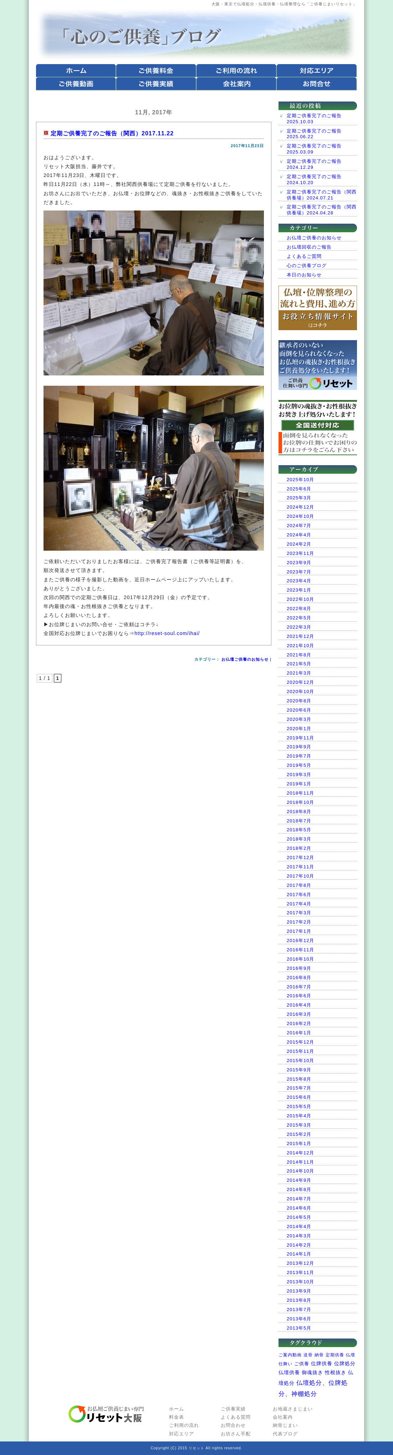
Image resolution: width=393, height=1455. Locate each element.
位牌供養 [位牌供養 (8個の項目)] (321, 1363)
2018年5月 (299, 829)
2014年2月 (299, 1245)
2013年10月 (300, 1281)
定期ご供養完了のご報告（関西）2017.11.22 (112, 133)
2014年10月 (300, 1171)
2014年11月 (300, 1162)
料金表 (176, 1417)
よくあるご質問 (304, 256)
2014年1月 (299, 1254)
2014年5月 (299, 1217)
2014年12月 (300, 1152)
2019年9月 (299, 746)
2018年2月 (299, 848)
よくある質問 (236, 1417)
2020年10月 (300, 691)
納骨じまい (285, 1425)
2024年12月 (300, 507)
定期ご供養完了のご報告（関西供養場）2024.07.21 (322, 195)
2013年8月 (299, 1300)
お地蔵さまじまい (293, 1409)
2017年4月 (299, 903)
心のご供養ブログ (307, 265)
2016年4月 (299, 1005)
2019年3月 (299, 774)
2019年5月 (299, 765)
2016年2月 (299, 1023)
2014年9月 (299, 1180)
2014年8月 (299, 1189)
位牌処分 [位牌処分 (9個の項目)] (345, 1363)
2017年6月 (299, 894)
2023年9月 (299, 562)
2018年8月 (299, 811)
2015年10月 (300, 1060)
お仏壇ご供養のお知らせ (245, 659)
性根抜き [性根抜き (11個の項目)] (335, 1372)
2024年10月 (300, 516)
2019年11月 (300, 738)
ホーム (176, 1409)
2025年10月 (300, 479)
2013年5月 (299, 1328)
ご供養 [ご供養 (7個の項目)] (301, 1363)
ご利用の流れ (184, 1425)
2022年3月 (299, 627)
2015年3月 (299, 1125)
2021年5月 (299, 663)
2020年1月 (299, 728)
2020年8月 (299, 700)
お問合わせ (233, 1425)
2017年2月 (299, 922)
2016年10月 (300, 959)
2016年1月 (299, 1032)
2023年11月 (300, 553)
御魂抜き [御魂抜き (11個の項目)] (312, 1372)
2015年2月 (299, 1134)
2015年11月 (300, 1051)
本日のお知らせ (304, 274)
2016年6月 (299, 995)
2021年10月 (300, 645)
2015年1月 (299, 1143)
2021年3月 (299, 673)
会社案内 (283, 1417)
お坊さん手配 (236, 1433)
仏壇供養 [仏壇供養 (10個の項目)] (289, 1372)
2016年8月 (299, 977)
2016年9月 (299, 968)
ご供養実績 (233, 1409)
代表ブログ (285, 1433)
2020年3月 (299, 719)
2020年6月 (299, 710)
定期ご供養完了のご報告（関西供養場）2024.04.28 (322, 209)
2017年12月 (300, 857)
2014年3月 (299, 1235)
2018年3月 (299, 839)
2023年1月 (299, 590)
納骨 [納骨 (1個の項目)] (319, 1354)
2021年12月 (300, 636)
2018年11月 (300, 793)
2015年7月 (299, 1088)
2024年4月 (299, 534)
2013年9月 (299, 1291)
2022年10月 (300, 599)
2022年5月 (299, 617)
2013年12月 (300, 1263)
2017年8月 (299, 885)
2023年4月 (299, 580)
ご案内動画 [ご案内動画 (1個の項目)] (290, 1354)
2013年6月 (299, 1318)
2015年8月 (299, 1079)
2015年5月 (299, 1106)
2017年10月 (300, 876)
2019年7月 (299, 756)
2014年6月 (299, 1208)
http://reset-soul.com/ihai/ (167, 633)
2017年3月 (299, 912)
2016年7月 (299, 986)
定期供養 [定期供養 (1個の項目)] (335, 1354)
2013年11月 (300, 1272)
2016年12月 (300, 940)
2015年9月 (299, 1069)
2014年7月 (299, 1198)
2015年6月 (299, 1097)
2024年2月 (299, 544)
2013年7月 (299, 1309)
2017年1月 (299, 931)
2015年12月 (300, 1042)
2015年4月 (299, 1115)
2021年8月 (299, 655)
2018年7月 (299, 820)
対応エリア (181, 1433)
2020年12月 (300, 682)
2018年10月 (300, 802)
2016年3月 (299, 1014)
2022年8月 (299, 608)
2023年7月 (299, 572)
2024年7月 (299, 525)
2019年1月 (299, 783)
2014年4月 (299, 1226)
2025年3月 (299, 497)
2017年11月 (300, 866)
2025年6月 (299, 489)
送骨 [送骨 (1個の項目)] (308, 1354)
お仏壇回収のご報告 (309, 247)
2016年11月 (300, 949)
